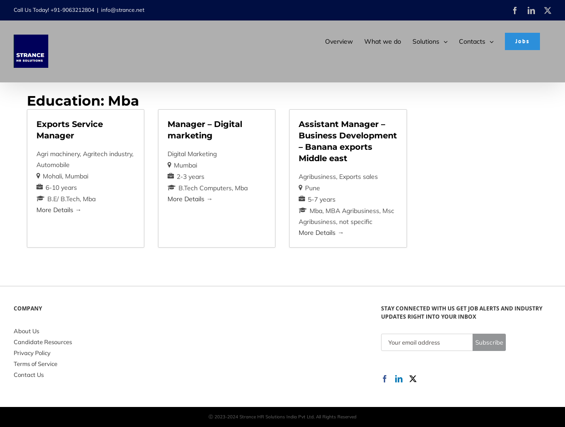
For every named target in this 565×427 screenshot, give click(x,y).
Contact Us (29, 374)
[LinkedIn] (398, 378)
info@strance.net (122, 9)
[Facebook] (384, 378)
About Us (26, 331)
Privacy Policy (32, 352)
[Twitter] (413, 378)
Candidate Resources (43, 342)
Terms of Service (35, 363)
